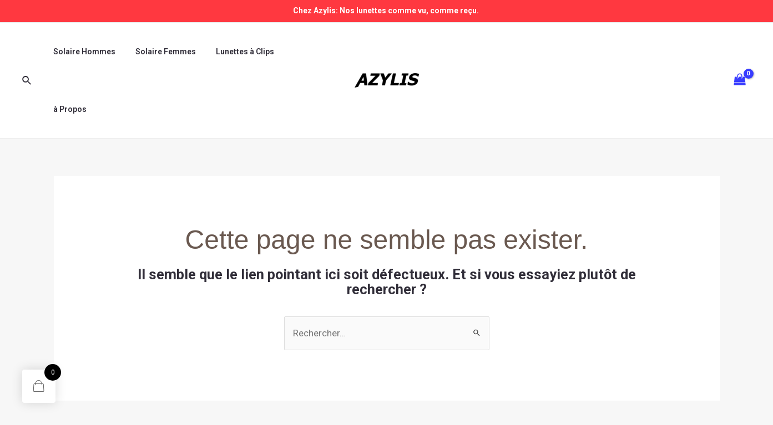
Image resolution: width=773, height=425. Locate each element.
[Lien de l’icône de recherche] (27, 52)
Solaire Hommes (82, 51)
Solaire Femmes (159, 51)
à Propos (295, 51)
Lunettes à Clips (234, 51)
